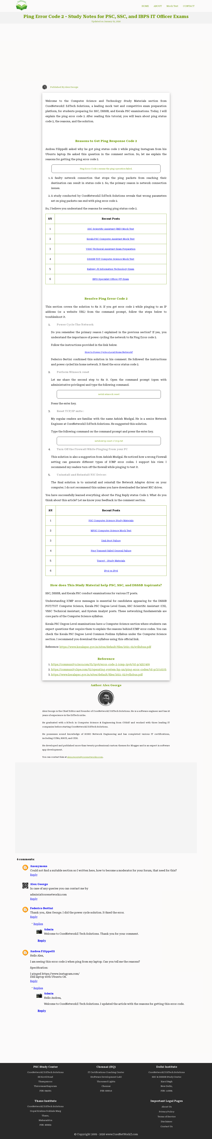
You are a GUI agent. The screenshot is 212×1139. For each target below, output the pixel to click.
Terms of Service (167, 1116)
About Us (167, 1107)
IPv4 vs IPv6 (111, 571)
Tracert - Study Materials (111, 560)
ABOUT (158, 6)
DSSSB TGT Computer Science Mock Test (110, 259)
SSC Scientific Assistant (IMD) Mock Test (110, 229)
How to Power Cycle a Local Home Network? (109, 352)
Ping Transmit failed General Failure (111, 550)
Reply (33, 874)
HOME (145, 6)
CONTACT (188, 6)
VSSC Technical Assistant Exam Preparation (110, 249)
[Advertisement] (70, 53)
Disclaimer (166, 1121)
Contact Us (167, 1126)
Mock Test (172, 6)
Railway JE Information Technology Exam (110, 269)
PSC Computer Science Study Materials (111, 520)
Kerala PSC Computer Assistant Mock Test (111, 239)
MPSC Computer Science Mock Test (111, 530)
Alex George (39, 884)
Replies (38, 923)
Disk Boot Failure (111, 540)
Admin (49, 929)
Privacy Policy (166, 1111)
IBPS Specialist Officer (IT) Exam (110, 279)
